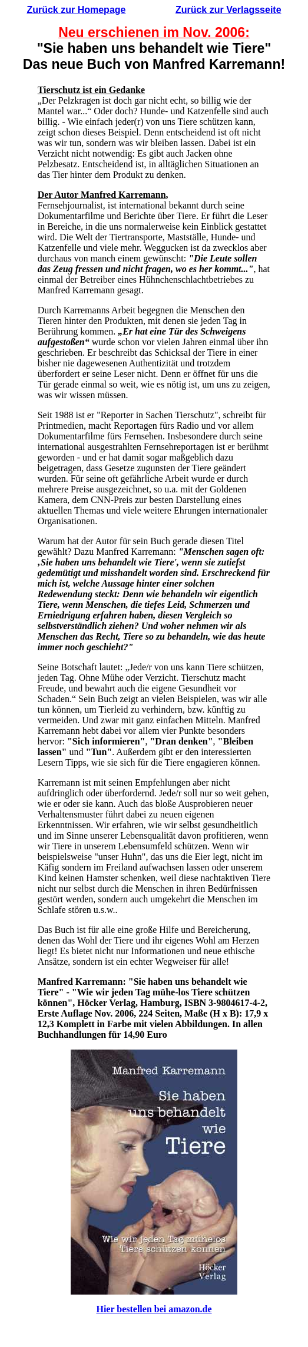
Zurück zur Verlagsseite (228, 10)
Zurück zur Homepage (76, 10)
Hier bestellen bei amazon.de (153, 1309)
